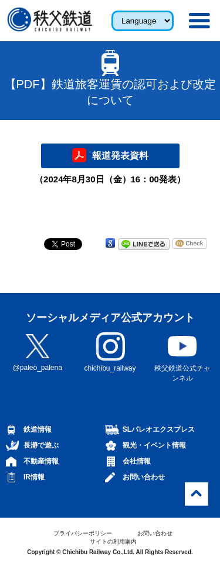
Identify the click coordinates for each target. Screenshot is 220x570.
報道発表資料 (120, 156)
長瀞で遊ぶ (41, 445)
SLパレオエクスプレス (159, 429)
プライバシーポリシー (82, 533)
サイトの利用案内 (113, 541)
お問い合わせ (144, 477)
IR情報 (34, 477)
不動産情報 (41, 461)
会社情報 (137, 461)
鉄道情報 (37, 429)
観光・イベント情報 (154, 445)
